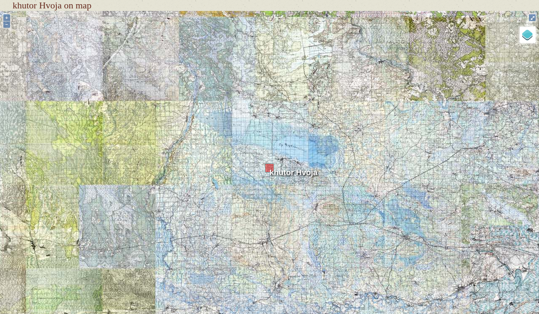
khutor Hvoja (293, 172)
